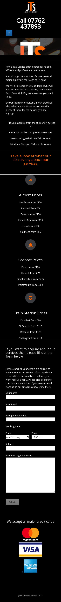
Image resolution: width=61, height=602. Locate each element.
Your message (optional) (19, 455)
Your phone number (16, 415)
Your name (11, 392)
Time (34, 433)
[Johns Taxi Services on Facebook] (9, 33)
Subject (10, 444)
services (30, 163)
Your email (11, 404)
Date (8, 433)
